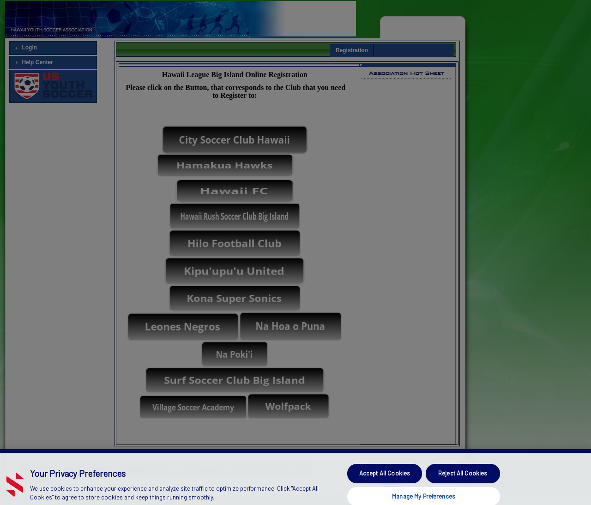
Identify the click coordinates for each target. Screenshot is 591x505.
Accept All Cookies (384, 479)
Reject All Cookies (462, 479)
